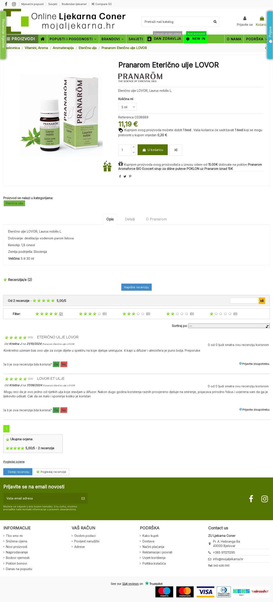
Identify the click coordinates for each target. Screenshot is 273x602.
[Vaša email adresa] (40, 498)
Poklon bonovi (16, 563)
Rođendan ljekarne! (74, 4)
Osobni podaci (85, 536)
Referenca (126, 117)
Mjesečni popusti (32, 4)
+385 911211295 (224, 552)
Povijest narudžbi (86, 541)
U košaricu (152, 150)
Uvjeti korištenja (154, 558)
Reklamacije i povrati (157, 552)
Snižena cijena (16, 541)
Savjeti (53, 4)
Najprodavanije (17, 552)
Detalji (130, 219)
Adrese (79, 547)
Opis (110, 219)
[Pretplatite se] (83, 498)
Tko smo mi (14, 536)
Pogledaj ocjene (14, 461)
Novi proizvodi (16, 547)
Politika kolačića (154, 563)
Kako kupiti (150, 536)
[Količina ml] (127, 107)
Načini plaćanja (153, 547)
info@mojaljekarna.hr (228, 559)
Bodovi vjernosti (17, 558)
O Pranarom (156, 219)
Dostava (148, 541)
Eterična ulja (14, 203)
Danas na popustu (19, 569)
